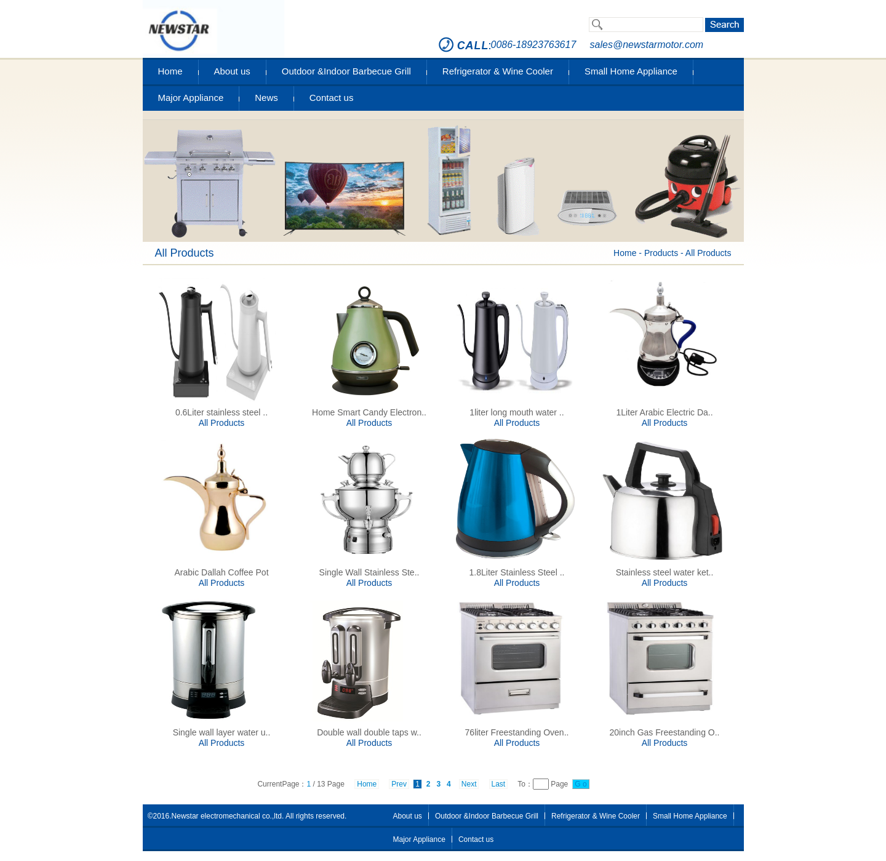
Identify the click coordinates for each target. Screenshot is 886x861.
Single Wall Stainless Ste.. (369, 572)
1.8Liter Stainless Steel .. (517, 572)
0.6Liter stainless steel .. (221, 412)
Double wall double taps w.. (369, 732)
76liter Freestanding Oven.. (517, 732)
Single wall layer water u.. (222, 732)
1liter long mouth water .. (516, 412)
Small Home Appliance (631, 71)
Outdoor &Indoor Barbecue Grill (346, 71)
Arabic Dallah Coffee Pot (221, 572)
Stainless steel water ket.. (665, 572)
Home (170, 71)
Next (469, 784)
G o (581, 784)
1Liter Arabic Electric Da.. (664, 412)
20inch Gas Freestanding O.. (665, 732)
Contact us (331, 97)
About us (232, 71)
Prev (399, 784)
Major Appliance (191, 97)
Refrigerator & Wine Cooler (497, 71)
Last (499, 784)
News (266, 97)
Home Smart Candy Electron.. (369, 412)
